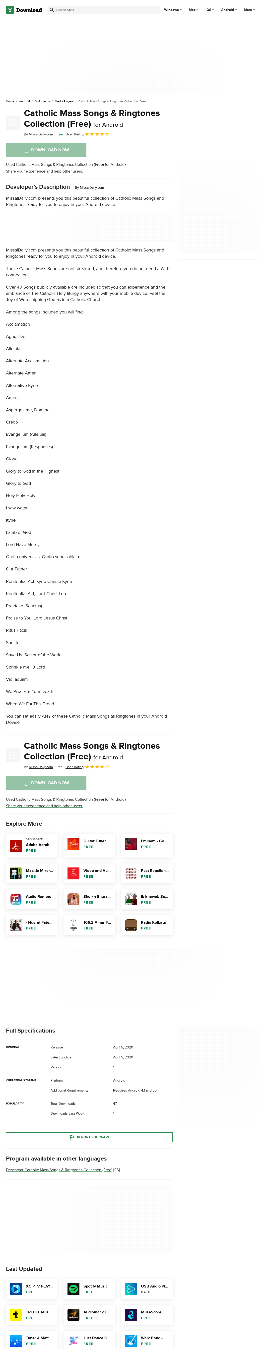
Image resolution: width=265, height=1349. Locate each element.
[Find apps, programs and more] (104, 10)
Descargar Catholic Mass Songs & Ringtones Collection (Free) (59, 1169)
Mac (192, 10)
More (250, 10)
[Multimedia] (42, 101)
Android (227, 10)
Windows (171, 10)
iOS (208, 10)
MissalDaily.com (92, 187)
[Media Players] (64, 101)
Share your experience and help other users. (44, 171)
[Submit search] (52, 10)
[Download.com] (24, 10)
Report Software (89, 1137)
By (38, 134)
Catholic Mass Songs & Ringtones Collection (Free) (92, 118)
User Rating (88, 133)
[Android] (24, 101)
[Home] (10, 101)
